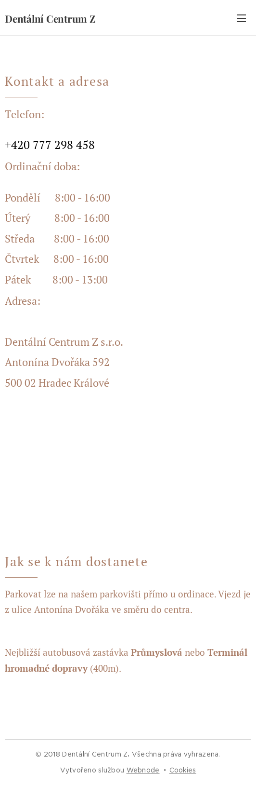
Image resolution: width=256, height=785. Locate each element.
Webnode (143, 770)
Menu (241, 18)
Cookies (182, 770)
